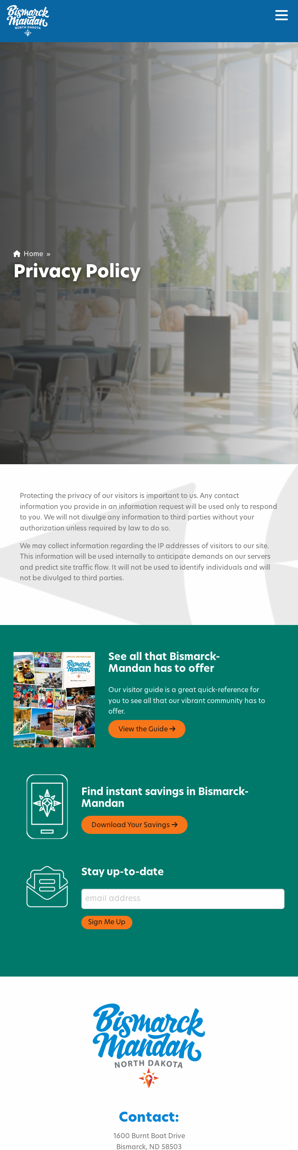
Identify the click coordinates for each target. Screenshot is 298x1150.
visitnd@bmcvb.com (149, 1143)
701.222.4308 (175, 1132)
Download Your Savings (134, 800)
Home (28, 254)
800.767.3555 (122, 1132)
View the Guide (146, 703)
